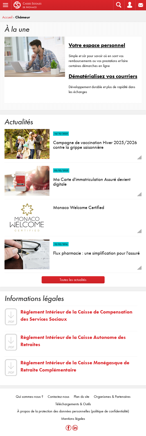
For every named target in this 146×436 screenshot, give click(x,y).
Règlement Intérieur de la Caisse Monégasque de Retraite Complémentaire (74, 366)
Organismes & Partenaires (112, 396)
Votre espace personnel (97, 45)
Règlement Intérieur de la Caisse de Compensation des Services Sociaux (76, 315)
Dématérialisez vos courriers (103, 76)
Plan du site (81, 396)
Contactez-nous (58, 396)
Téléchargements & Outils (73, 404)
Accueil (7, 17)
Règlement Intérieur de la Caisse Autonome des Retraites (73, 340)
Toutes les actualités (73, 280)
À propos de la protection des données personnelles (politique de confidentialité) (73, 411)
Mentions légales (73, 418)
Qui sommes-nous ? (29, 396)
